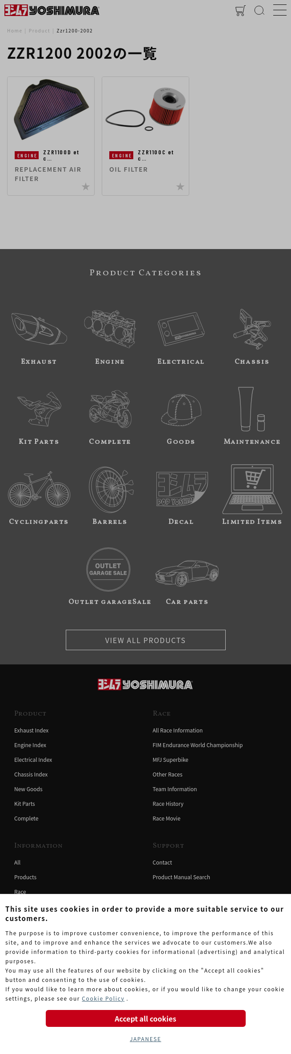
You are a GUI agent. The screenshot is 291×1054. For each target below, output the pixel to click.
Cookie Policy (103, 998)
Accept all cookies (145, 1018)
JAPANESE (145, 1038)
